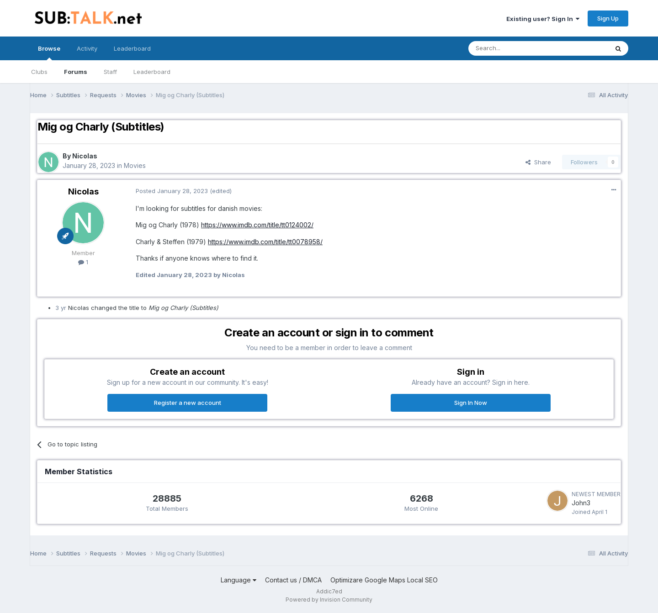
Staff (110, 71)
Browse (49, 52)
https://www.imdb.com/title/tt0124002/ (257, 225)
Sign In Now (470, 402)
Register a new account (187, 402)
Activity (87, 48)
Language (238, 580)
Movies (135, 165)
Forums (75, 71)
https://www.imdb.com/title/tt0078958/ (265, 242)
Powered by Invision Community (329, 599)
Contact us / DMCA (293, 580)
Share (538, 162)
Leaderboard (151, 71)
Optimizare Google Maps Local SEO (384, 580)
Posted (172, 190)
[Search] (515, 48)
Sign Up (608, 18)
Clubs (39, 71)
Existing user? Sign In (542, 18)
